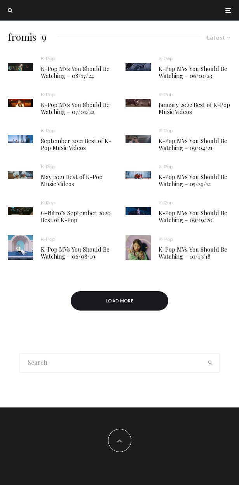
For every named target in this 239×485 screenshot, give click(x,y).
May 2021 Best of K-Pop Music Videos (72, 180)
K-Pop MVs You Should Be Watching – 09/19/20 (193, 217)
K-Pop (48, 58)
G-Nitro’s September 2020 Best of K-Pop (76, 216)
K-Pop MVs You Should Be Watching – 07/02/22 (75, 108)
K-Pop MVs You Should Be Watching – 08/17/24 (75, 72)
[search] (210, 363)
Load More (119, 300)
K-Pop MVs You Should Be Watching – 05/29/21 (193, 180)
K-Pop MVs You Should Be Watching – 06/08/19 (75, 255)
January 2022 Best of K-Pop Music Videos (194, 108)
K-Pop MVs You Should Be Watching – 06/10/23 (193, 72)
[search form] (111, 363)
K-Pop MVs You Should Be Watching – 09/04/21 (193, 144)
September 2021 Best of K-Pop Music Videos (76, 144)
